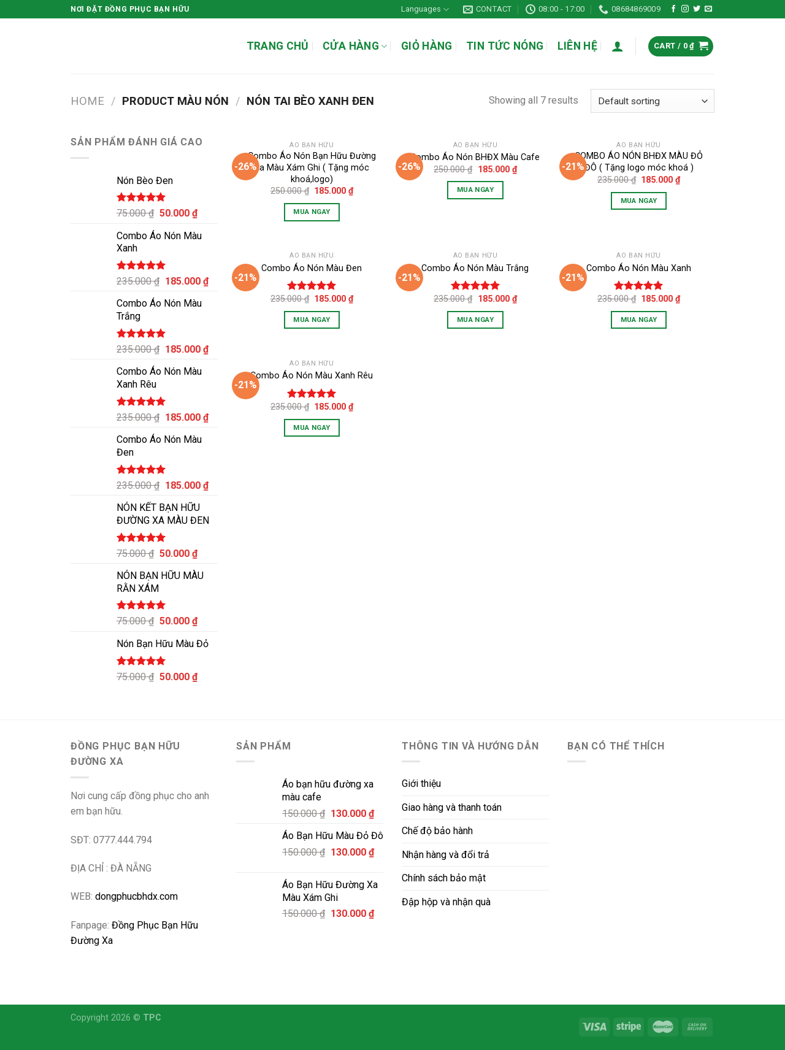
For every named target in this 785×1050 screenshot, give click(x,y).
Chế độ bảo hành (437, 831)
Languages (425, 9)
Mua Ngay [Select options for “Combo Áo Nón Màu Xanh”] (639, 319)
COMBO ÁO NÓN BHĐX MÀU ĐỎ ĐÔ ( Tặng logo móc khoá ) (639, 162)
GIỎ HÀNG (427, 46)
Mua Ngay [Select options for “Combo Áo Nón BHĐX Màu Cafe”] (475, 189)
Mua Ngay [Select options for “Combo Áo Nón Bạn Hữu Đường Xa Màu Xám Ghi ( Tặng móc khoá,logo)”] (311, 211)
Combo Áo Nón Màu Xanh (638, 268)
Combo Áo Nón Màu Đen (311, 268)
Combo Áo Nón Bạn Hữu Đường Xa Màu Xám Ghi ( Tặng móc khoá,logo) (312, 167)
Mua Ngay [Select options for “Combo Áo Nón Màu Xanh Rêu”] (311, 427)
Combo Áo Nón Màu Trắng (475, 268)
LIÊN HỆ (577, 46)
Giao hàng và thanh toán (452, 807)
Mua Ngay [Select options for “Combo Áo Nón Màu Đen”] (311, 319)
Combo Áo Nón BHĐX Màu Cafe (475, 157)
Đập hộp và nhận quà (446, 902)
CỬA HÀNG (355, 46)
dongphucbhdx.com (136, 896)
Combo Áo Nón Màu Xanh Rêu (311, 375)
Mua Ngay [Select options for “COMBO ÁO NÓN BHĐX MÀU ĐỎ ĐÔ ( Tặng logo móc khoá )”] (639, 200)
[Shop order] (652, 101)
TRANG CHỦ (278, 46)
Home (87, 100)
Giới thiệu (421, 783)
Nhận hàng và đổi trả (445, 854)
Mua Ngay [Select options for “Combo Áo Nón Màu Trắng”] (475, 319)
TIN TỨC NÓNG (504, 46)
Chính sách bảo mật (444, 878)
